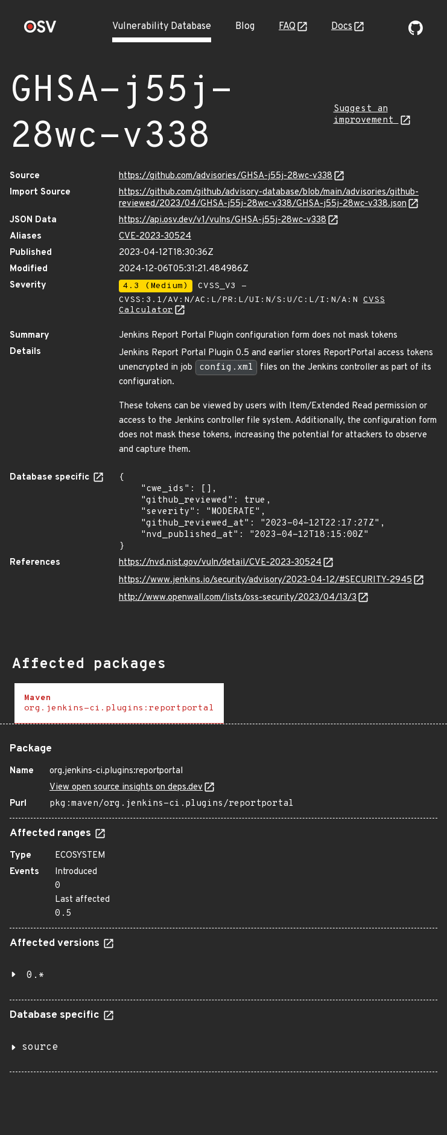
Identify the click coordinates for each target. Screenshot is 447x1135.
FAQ (287, 27)
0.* (36, 975)
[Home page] (40, 30)
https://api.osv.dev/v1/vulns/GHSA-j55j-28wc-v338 (222, 220)
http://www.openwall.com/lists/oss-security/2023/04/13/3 (238, 597)
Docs (341, 27)
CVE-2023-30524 (155, 236)
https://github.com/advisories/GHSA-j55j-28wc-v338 (225, 176)
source (40, 1047)
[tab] (119, 703)
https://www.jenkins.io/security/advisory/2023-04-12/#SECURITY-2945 (265, 580)
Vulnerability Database (161, 27)
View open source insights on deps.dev (126, 787)
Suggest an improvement (366, 114)
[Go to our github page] (415, 33)
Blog (245, 27)
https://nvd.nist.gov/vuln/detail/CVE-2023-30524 (220, 562)
